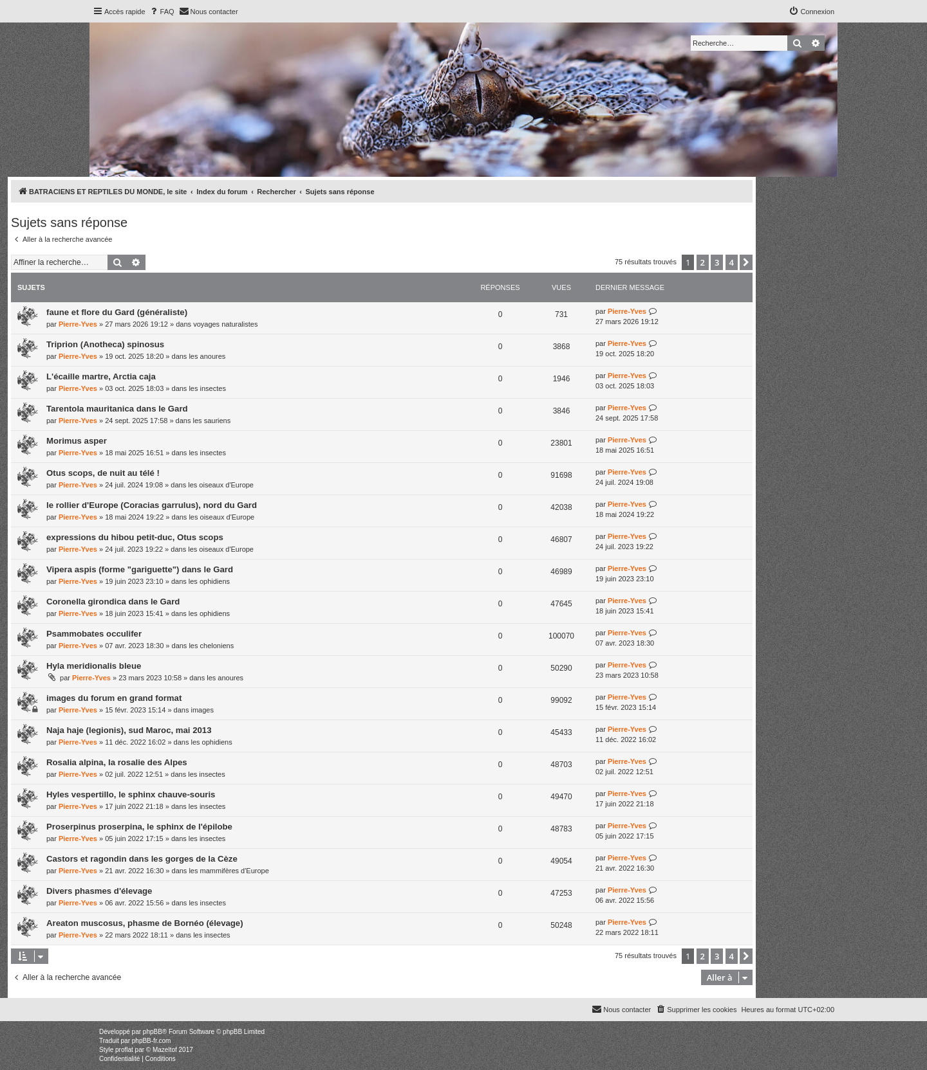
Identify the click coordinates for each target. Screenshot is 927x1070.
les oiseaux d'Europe (221, 485)
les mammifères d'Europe (228, 871)
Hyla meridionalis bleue (93, 666)
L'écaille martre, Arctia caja (101, 376)
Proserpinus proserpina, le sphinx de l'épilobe (139, 826)
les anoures (207, 356)
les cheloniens (211, 645)
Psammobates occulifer (94, 634)
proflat (124, 1049)
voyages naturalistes (225, 324)
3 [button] (717, 262)
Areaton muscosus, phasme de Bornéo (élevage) (144, 923)
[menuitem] (161, 11)
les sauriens (212, 420)
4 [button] (731, 262)
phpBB (152, 1031)
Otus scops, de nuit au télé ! (103, 473)
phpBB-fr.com (151, 1040)
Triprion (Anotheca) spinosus (105, 344)
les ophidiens (209, 581)
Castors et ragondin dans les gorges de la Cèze (142, 859)
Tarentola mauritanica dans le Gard (117, 408)
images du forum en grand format (114, 698)
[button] (746, 262)
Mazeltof (165, 1049)
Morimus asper (76, 441)
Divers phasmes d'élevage (99, 891)
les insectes (207, 388)
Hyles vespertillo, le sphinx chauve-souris (130, 794)
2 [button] (702, 262)
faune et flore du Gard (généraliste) (116, 312)
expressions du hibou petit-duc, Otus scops (134, 537)
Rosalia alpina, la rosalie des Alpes (116, 762)
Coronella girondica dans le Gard (113, 601)
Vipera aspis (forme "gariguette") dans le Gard (139, 569)
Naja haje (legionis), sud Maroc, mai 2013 (129, 730)
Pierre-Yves (78, 324)
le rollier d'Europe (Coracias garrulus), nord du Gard (151, 505)
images (202, 710)
